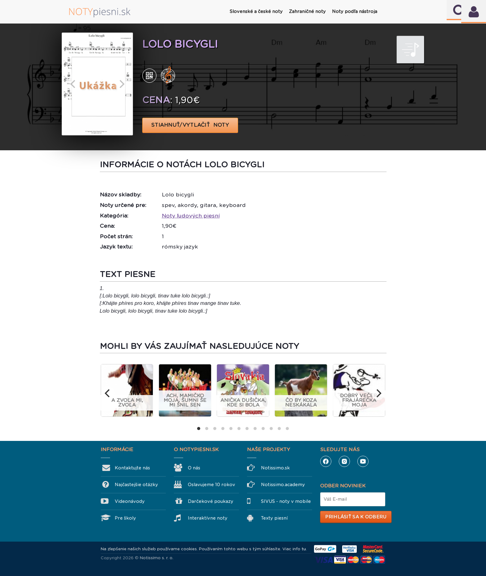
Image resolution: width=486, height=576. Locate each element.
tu (304, 549)
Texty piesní (274, 518)
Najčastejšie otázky (136, 484)
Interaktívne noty (208, 518)
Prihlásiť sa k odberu (355, 516)
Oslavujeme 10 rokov (211, 484)
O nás (194, 467)
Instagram (344, 461)
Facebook (325, 461)
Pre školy (125, 518)
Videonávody (130, 501)
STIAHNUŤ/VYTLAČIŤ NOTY (190, 125)
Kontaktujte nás (132, 467)
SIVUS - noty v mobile (286, 501)
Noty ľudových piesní (191, 216)
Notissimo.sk (275, 467)
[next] (121, 84)
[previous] (73, 84)
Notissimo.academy (283, 484)
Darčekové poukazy (210, 501)
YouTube (363, 461)
